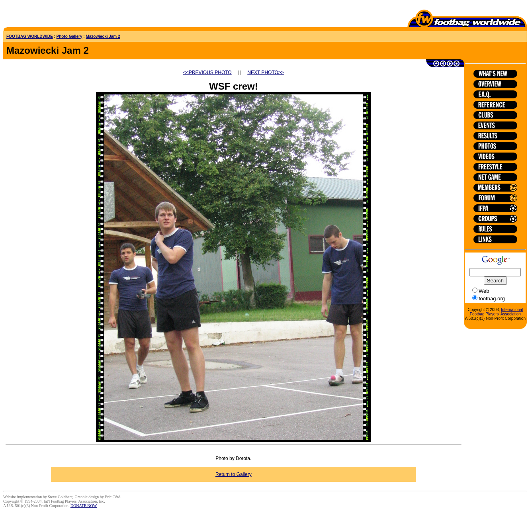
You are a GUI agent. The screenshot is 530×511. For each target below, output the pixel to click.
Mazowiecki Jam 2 (103, 36)
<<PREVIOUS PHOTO (207, 72)
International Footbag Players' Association (496, 311)
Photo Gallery (69, 36)
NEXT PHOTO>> (265, 72)
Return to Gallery (233, 474)
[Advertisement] (49, 15)
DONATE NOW (83, 505)
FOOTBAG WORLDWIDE (29, 36)
